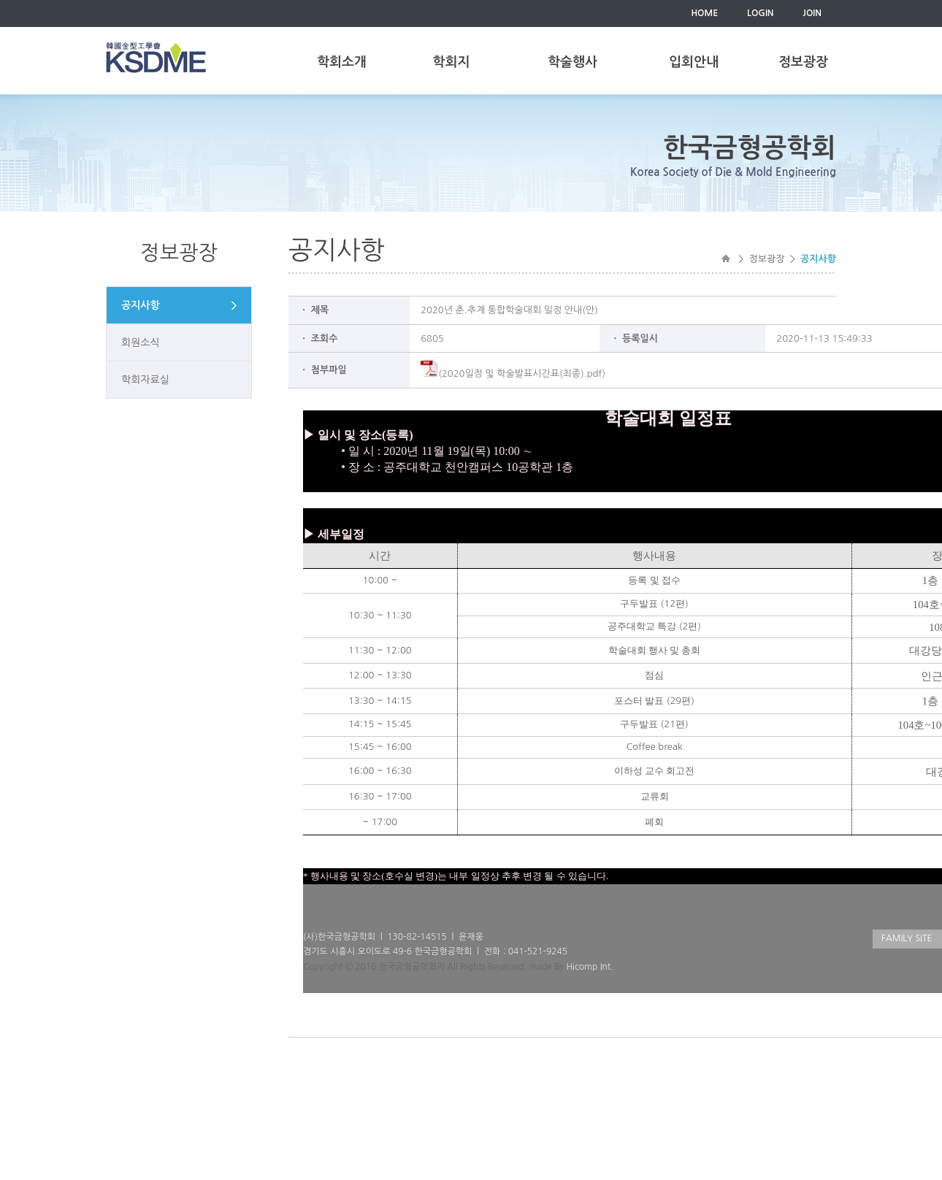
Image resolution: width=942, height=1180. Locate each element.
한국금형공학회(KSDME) (156, 57)
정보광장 (803, 62)
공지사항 (140, 305)
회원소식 (140, 342)
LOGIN (760, 13)
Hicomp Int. (589, 966)
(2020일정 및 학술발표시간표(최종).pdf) (513, 373)
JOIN (812, 13)
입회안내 (694, 62)
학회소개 (342, 62)
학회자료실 (145, 380)
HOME (704, 13)
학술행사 (572, 62)
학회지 (451, 62)
